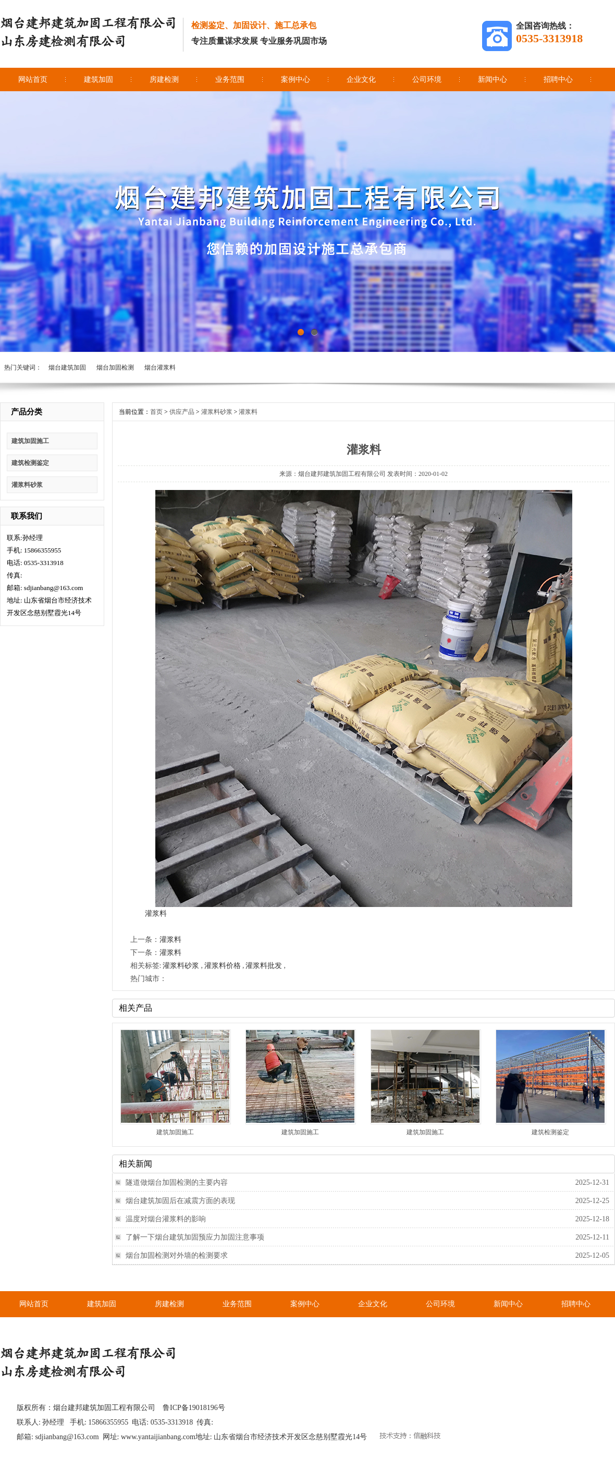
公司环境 (426, 79)
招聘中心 (558, 79)
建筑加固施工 (30, 441)
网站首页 (32, 79)
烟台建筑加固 (67, 367)
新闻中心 (492, 79)
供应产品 (181, 411)
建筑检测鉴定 (30, 463)
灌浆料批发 (263, 966)
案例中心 (295, 79)
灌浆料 (248, 411)
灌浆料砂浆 (27, 484)
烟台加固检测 (115, 367)
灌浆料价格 (222, 966)
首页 (156, 411)
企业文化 (361, 79)
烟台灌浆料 (160, 367)
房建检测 (164, 79)
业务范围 (229, 79)
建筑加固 (98, 79)
